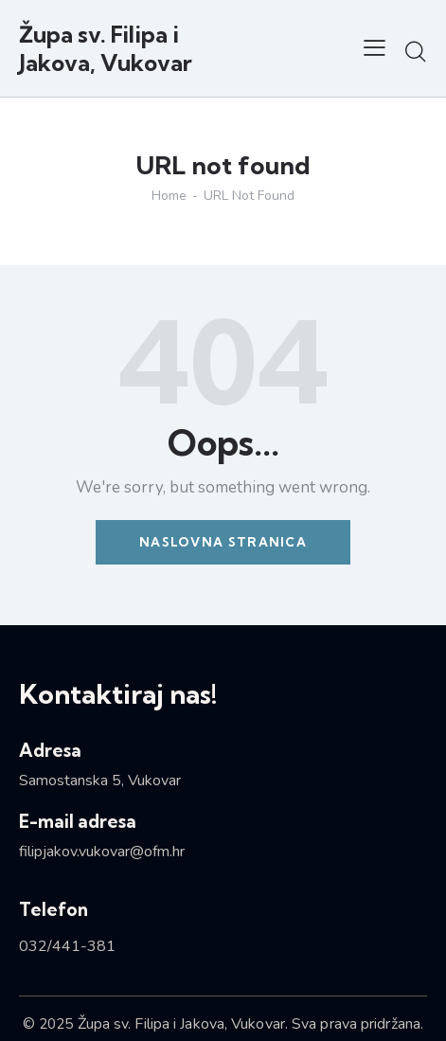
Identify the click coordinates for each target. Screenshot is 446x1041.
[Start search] (415, 51)
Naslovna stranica (223, 541)
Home (169, 196)
